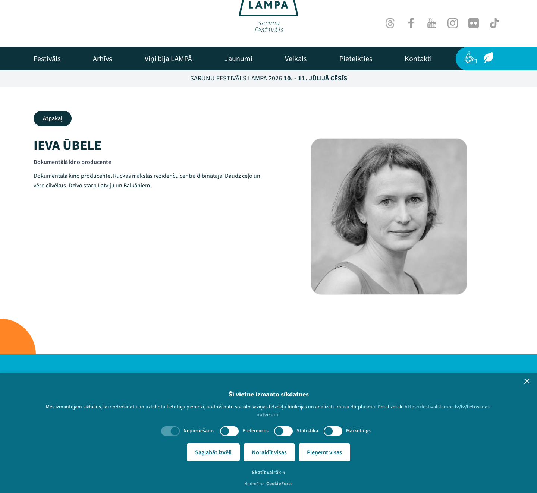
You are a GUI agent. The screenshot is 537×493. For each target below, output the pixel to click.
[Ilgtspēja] (488, 57)
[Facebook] (411, 23)
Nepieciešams (198, 430)
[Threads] (390, 23)
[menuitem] (47, 58)
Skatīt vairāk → (269, 472)
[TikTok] (494, 23)
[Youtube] (432, 23)
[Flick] (474, 23)
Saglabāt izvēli (213, 452)
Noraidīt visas (269, 452)
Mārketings (358, 430)
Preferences (255, 430)
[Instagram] (453, 23)
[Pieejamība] (471, 57)
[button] (526, 381)
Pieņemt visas (324, 452)
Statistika (307, 430)
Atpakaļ (52, 118)
